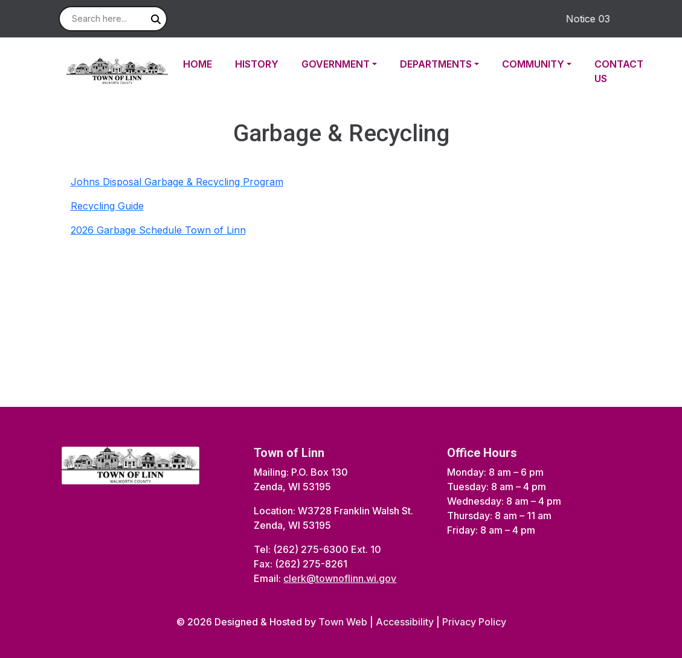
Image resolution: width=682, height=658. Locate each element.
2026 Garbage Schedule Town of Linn (158, 230)
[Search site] (113, 18)
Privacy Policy (474, 622)
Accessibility (405, 622)
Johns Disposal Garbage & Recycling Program (177, 182)
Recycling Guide (107, 206)
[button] (346, 64)
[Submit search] (155, 19)
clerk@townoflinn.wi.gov (339, 578)
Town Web (342, 622)
